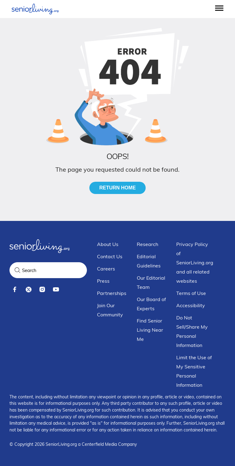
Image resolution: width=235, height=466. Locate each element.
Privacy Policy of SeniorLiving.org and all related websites (194, 262)
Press (103, 281)
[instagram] (42, 289)
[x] (28, 289)
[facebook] (14, 289)
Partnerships (111, 293)
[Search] (17, 270)
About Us (107, 244)
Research (147, 244)
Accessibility (190, 305)
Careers (106, 269)
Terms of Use (191, 293)
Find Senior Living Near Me (150, 330)
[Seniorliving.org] (35, 9)
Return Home (117, 187)
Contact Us (109, 256)
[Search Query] (48, 270)
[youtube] (56, 289)
